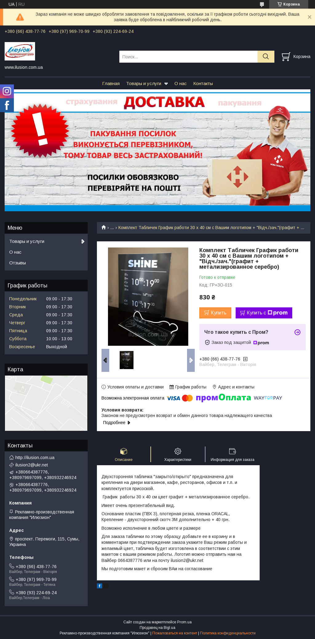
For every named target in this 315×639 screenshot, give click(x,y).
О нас (180, 83)
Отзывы (17, 262)
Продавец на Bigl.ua (157, 627)
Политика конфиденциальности (228, 633)
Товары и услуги (143, 83)
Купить (218, 312)
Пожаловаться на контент (174, 633)
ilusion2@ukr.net (31, 464)
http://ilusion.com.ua (34, 457)
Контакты (203, 83)
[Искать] (265, 57)
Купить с (267, 313)
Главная (111, 83)
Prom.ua (184, 622)
